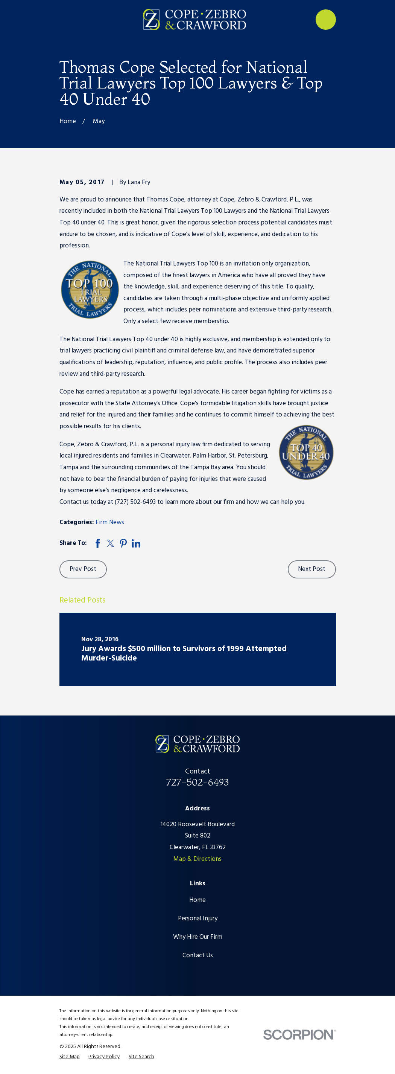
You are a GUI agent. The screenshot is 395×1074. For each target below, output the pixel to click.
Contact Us (197, 955)
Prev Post (83, 569)
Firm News (110, 522)
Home (197, 900)
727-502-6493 (197, 782)
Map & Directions (197, 859)
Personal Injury (197, 919)
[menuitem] (69, 1057)
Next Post (311, 569)
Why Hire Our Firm (197, 937)
